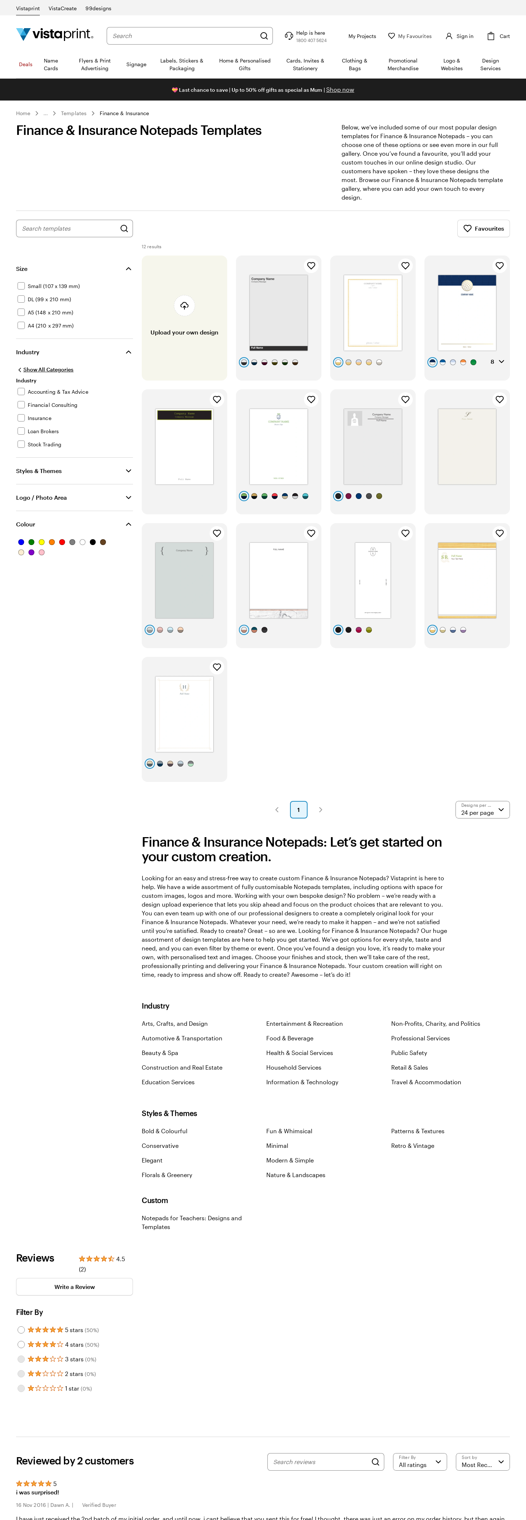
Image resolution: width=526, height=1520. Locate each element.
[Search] (264, 36)
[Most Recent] (483, 1462)
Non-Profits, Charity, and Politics (435, 1023)
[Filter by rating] (420, 1462)
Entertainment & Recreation (304, 1023)
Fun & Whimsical (289, 1130)
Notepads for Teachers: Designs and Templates (192, 1222)
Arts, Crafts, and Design (175, 1023)
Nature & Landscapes (295, 1174)
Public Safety (409, 1052)
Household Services (293, 1067)
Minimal (277, 1145)
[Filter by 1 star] (21, 1388)
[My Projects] (357, 35)
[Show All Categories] (44, 370)
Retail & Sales (409, 1067)
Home (23, 113)
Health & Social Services (299, 1052)
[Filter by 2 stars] (21, 1373)
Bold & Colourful (164, 1130)
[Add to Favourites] (311, 265)
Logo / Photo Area (41, 497)
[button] (277, 809)
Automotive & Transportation (182, 1038)
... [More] (45, 113)
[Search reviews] (320, 1461)
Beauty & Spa (160, 1052)
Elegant (152, 1160)
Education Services (168, 1081)
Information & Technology (302, 1081)
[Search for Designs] (124, 228)
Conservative (160, 1145)
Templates (74, 113)
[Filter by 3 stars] (21, 1359)
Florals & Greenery (167, 1174)
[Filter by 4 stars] (21, 1344)
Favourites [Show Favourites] (483, 228)
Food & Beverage (289, 1038)
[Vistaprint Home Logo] (55, 35)
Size (21, 268)
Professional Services (420, 1038)
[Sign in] (458, 36)
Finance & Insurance (124, 113)
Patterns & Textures (418, 1130)
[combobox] (184, 35)
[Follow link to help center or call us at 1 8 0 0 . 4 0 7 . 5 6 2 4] (305, 36)
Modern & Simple (290, 1160)
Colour (25, 524)
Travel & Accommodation (426, 1081)
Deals (26, 64)
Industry (27, 351)
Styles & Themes (39, 470)
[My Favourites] (410, 36)
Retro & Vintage (412, 1145)
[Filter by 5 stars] (21, 1330)
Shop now (340, 89)
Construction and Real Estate (182, 1067)
